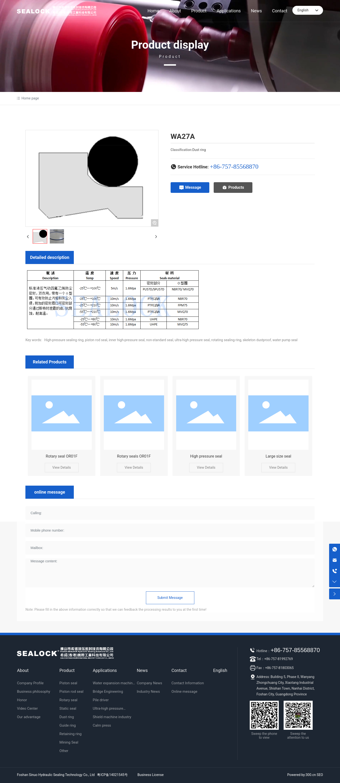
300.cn (311, 775)
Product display (170, 44)
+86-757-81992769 (278, 659)
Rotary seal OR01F (61, 456)
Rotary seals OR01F (134, 456)
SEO (320, 775)
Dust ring (199, 150)
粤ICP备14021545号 (112, 775)
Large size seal (278, 456)
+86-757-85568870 (234, 166)
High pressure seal (206, 456)
